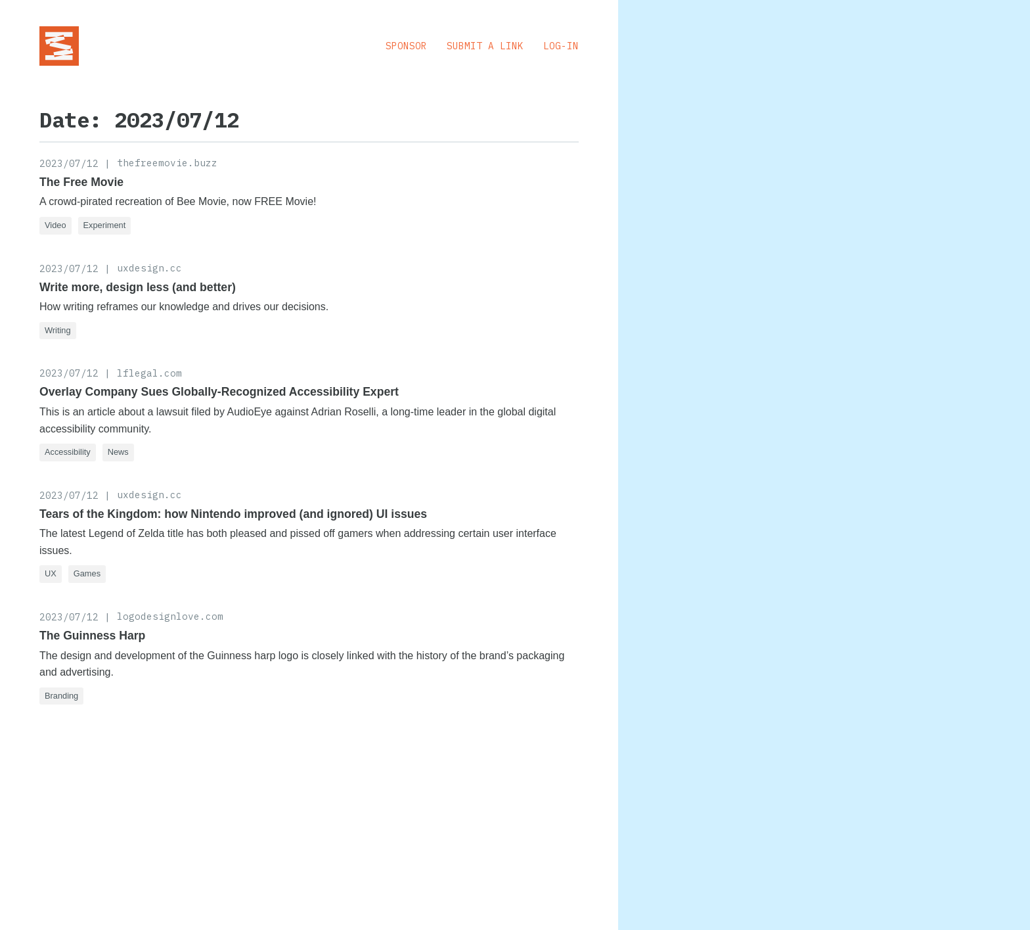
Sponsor (406, 45)
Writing (58, 330)
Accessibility (68, 452)
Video (55, 225)
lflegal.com (149, 373)
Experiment (104, 225)
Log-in (561, 45)
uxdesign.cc (149, 268)
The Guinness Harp (92, 635)
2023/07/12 (69, 163)
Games (87, 573)
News (118, 452)
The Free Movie (81, 182)
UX (50, 573)
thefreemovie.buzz (167, 162)
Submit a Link (485, 45)
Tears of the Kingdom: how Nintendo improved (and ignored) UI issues (233, 514)
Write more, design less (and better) (137, 287)
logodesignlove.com (170, 616)
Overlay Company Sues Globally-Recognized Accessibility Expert (219, 391)
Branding (61, 696)
